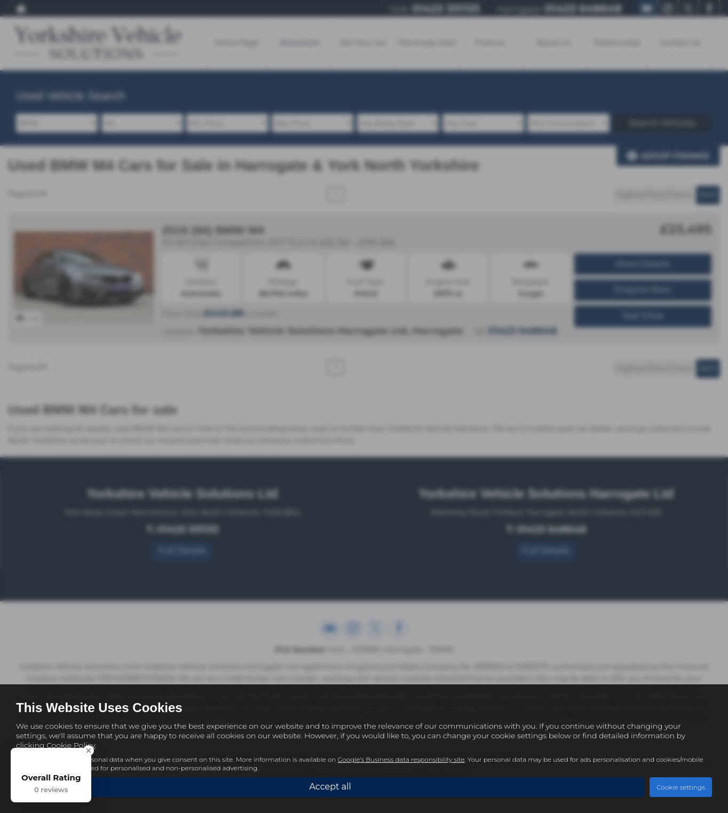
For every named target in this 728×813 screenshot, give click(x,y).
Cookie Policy (70, 745)
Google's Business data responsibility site (400, 759)
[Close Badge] (88, 750)
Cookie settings (680, 787)
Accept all (330, 787)
